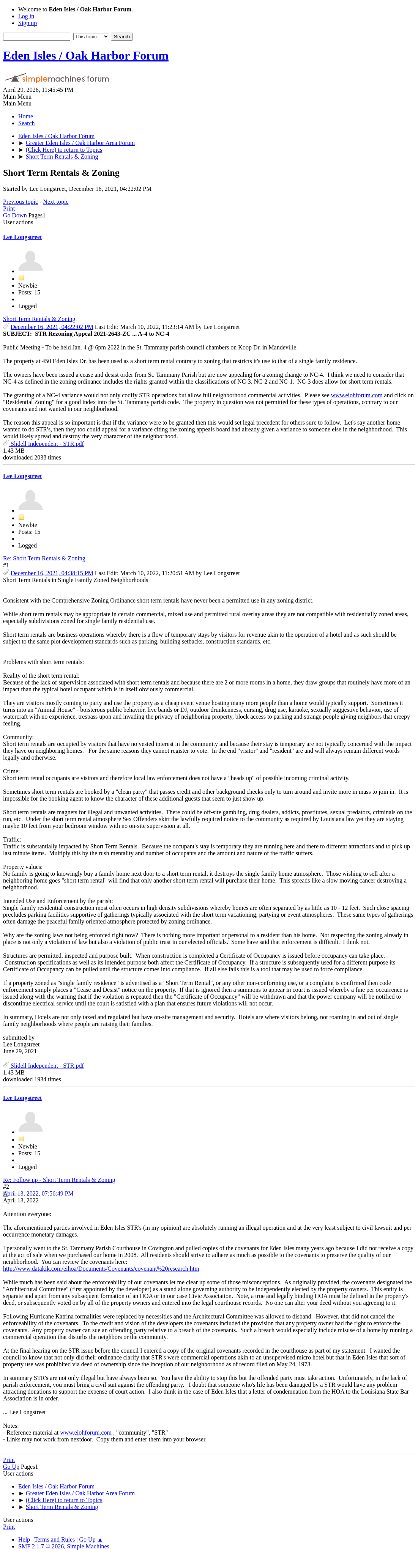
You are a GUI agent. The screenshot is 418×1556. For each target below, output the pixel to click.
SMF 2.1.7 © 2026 (41, 1546)
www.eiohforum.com (357, 395)
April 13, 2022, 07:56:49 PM (38, 1193)
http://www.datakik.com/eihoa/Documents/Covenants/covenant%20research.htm (101, 1268)
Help (24, 1539)
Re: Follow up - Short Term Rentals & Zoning (59, 1180)
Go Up (11, 1466)
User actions (18, 222)
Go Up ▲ (91, 1539)
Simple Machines (88, 1546)
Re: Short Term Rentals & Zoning (44, 558)
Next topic (55, 201)
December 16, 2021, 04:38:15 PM (52, 573)
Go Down (15, 215)
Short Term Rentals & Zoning (39, 319)
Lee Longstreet (22, 237)
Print (9, 208)
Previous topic (20, 201)
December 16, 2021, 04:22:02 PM (52, 327)
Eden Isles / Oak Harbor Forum (86, 55)
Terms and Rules (54, 1539)
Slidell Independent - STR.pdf (43, 444)
